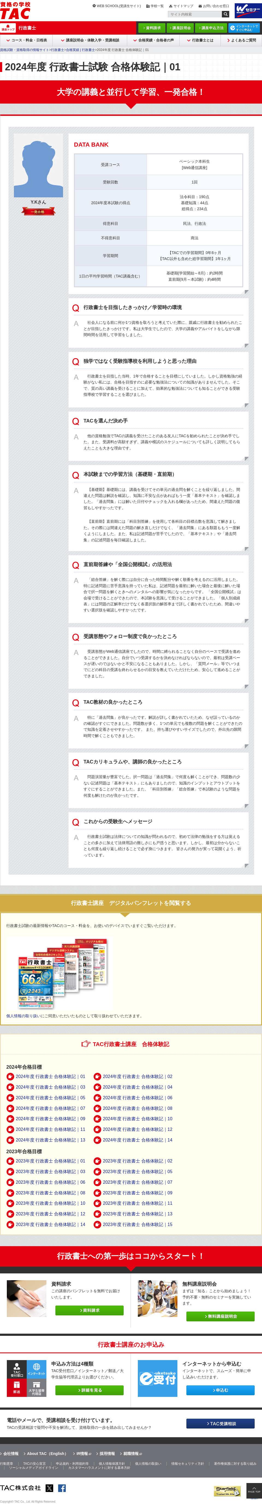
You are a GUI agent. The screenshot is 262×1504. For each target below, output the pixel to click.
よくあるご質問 (243, 40)
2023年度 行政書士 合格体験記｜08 (50, 1193)
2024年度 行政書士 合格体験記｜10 (137, 1118)
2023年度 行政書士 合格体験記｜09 (137, 1193)
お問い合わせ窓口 (216, 6)
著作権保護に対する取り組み (235, 1464)
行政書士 (27, 28)
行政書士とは (202, 40)
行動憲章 (6, 1464)
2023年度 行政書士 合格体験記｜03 (50, 1171)
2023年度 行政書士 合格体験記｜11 (137, 1203)
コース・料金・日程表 (29, 40)
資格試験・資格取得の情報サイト (24, 50)
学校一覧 (157, 6)
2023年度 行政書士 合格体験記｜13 (137, 1214)
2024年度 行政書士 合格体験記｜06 (137, 1097)
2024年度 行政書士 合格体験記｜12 (137, 1129)
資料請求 (153, 28)
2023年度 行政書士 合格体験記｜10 (50, 1203)
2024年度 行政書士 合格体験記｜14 (137, 1140)
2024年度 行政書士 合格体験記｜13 (50, 1140)
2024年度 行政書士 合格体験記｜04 (137, 1087)
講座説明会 (181, 28)
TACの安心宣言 (34, 1464)
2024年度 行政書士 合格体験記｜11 (50, 1129)
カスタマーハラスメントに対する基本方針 (99, 1468)
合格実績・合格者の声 (156, 40)
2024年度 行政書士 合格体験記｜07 (50, 1108)
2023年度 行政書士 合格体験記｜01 (50, 1161)
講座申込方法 (213, 28)
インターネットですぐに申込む (247, 28)
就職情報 (131, 1453)
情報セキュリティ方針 (187, 1464)
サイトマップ (183, 6)
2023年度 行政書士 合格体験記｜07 (137, 1182)
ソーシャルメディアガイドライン (33, 1468)
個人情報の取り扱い (23, 1016)
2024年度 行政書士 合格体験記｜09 (50, 1118)
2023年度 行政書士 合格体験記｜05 (137, 1171)
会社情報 (11, 1453)
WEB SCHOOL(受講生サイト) (119, 6)
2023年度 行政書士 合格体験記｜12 (50, 1214)
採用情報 (107, 1453)
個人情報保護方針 (112, 1464)
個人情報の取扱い (148, 1464)
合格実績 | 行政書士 (80, 50)
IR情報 (82, 1453)
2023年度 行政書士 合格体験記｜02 (137, 1161)
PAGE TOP (254, 1491)
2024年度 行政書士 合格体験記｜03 (50, 1087)
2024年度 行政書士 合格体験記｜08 (137, 1108)
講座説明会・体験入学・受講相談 (92, 40)
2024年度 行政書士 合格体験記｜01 (50, 1076)
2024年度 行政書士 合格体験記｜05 (50, 1097)
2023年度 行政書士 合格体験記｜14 (50, 1224)
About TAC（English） (47, 1453)
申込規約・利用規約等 (72, 1464)
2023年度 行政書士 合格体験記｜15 (137, 1224)
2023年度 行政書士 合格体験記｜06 (50, 1182)
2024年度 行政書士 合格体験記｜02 (137, 1076)
